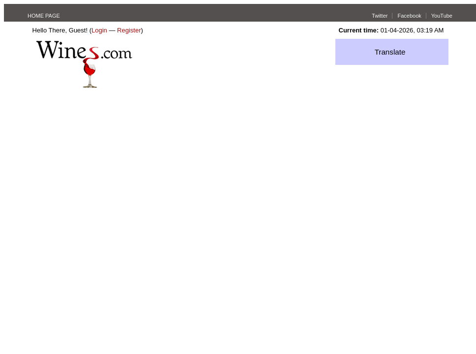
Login (99, 30)
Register (129, 30)
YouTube (441, 16)
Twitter (379, 16)
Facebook (409, 16)
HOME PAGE (44, 16)
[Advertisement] (238, 162)
